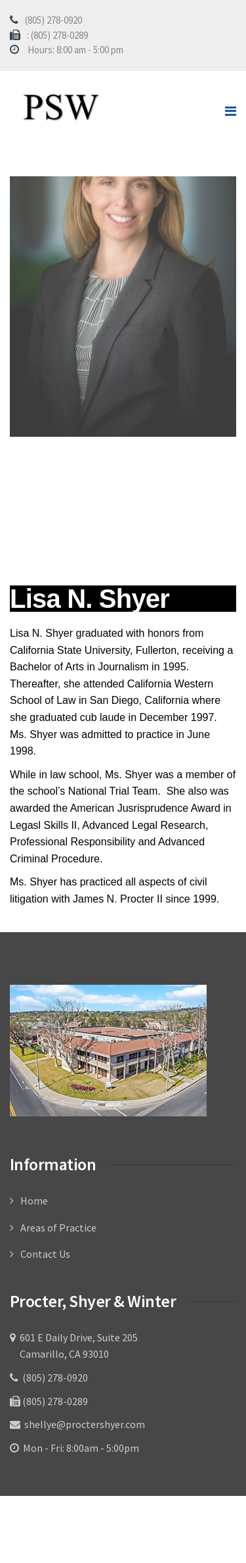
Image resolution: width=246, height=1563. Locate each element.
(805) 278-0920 (53, 20)
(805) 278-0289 (54, 1401)
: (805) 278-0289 (57, 35)
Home (34, 1200)
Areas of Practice (58, 1227)
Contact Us (45, 1253)
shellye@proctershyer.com (83, 1424)
